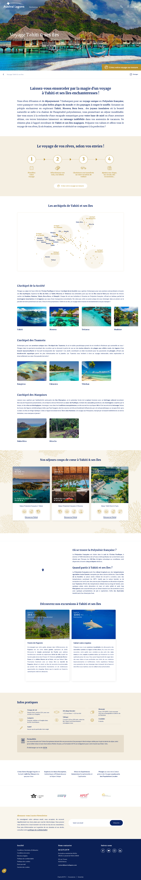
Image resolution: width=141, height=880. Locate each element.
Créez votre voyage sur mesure (70, 186)
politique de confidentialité (37, 830)
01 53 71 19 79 (63, 850)
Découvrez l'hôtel (31, 517)
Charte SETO (62, 877)
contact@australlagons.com (67, 865)
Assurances (71, 877)
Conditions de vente (23, 853)
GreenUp (80, 877)
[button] (130, 316)
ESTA (45, 747)
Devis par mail (21, 864)
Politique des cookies (23, 861)
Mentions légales (22, 856)
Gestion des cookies (23, 867)
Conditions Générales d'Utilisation (27, 850)
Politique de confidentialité (25, 858)
